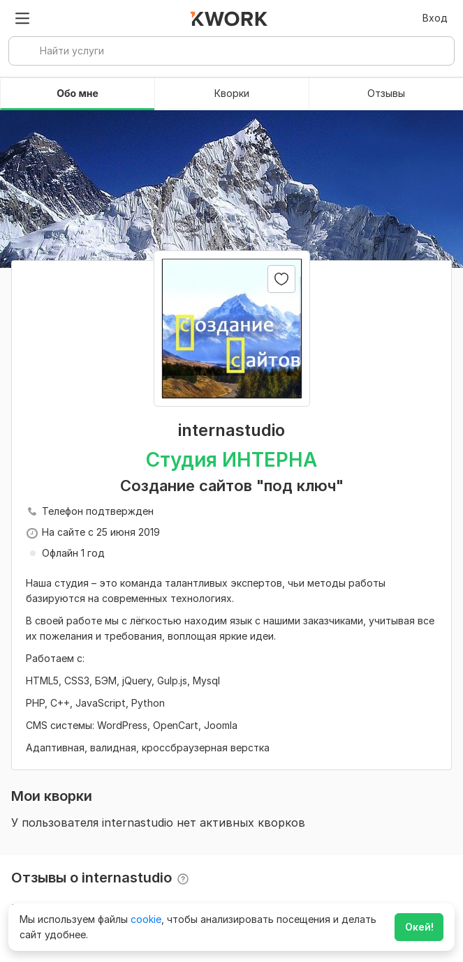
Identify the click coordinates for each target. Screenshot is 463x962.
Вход (435, 18)
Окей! (419, 927)
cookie (146, 919)
